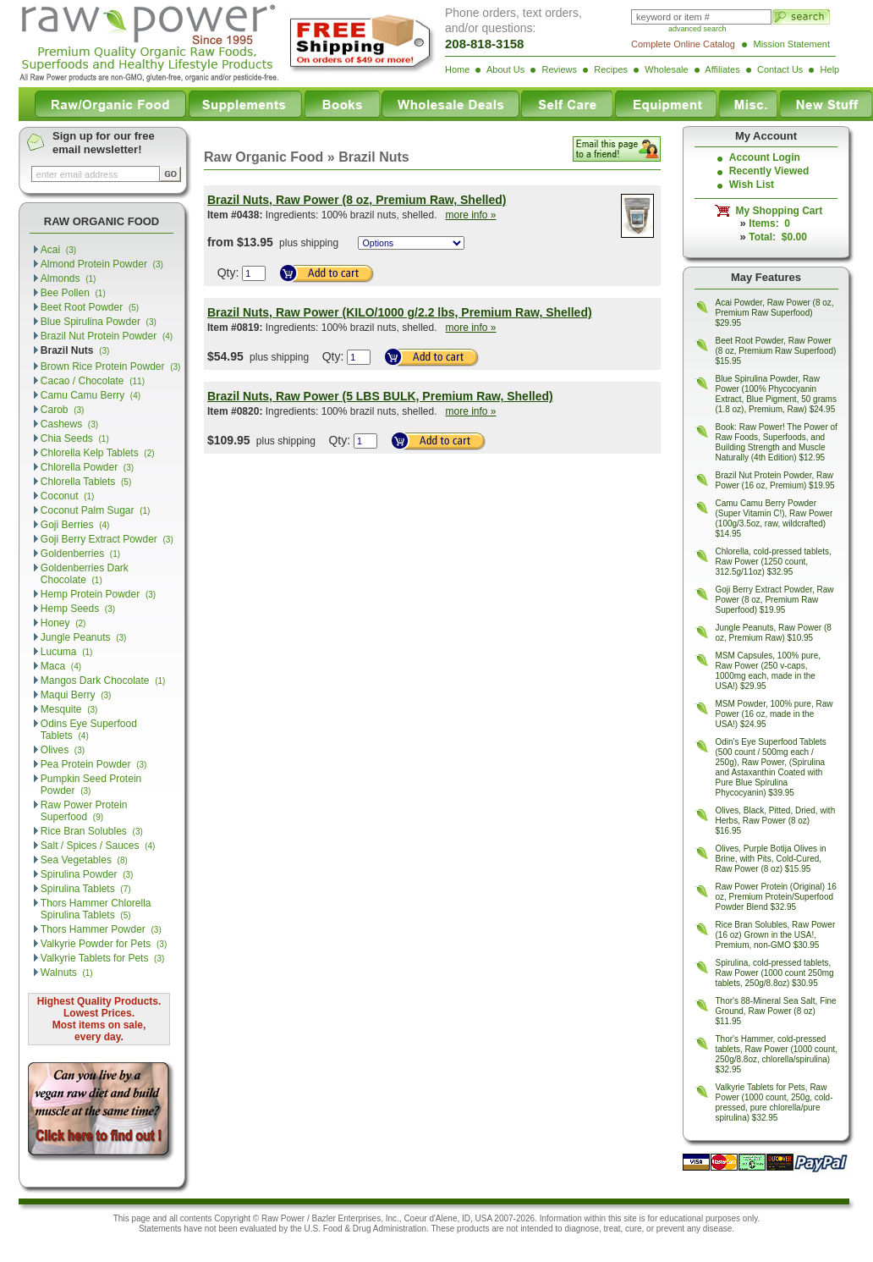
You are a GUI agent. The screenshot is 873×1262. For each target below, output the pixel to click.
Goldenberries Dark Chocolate (85, 574)
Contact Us (780, 69)
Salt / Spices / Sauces (98, 845)
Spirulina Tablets (86, 889)
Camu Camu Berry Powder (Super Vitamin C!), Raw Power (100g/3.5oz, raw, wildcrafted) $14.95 (774, 518)
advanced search (697, 29)
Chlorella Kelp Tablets (98, 453)
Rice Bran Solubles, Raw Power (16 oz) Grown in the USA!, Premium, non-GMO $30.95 (776, 935)
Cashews (69, 424)
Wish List (751, 184)
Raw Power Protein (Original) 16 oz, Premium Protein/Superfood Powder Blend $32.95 (776, 897)
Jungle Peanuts (84, 637)
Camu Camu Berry (90, 395)
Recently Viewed (769, 171)
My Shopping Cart (776, 211)
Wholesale (666, 69)
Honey (63, 623)
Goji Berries (75, 525)
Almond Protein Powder (102, 264)
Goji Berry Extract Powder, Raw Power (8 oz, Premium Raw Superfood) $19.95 (775, 599)
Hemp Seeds (78, 608)
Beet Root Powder (90, 307)
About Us (505, 69)
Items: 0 (769, 223)
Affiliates (722, 69)
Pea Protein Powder (94, 764)
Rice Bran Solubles (92, 831)
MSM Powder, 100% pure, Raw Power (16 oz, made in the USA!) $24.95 (774, 714)
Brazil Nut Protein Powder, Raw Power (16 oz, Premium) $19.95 (775, 480)
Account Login (764, 157)
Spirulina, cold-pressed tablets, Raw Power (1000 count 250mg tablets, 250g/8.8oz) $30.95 (775, 973)
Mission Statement (792, 44)
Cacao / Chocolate (93, 381)
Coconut (68, 496)
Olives (63, 750)
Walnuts (67, 972)
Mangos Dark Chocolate (103, 680)
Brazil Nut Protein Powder (107, 336)
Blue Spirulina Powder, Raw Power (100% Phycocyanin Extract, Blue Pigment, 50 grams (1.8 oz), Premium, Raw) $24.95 (776, 394)
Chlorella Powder (87, 467)
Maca (61, 666)
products (473, 1228)
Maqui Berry (76, 695)
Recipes (611, 69)
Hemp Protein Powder (98, 594)
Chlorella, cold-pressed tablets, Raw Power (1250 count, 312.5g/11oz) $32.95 (774, 561)
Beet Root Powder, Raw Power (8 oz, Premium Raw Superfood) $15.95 (776, 351)
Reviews (559, 69)
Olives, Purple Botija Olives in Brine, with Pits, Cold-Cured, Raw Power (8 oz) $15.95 (771, 858)
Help (830, 69)
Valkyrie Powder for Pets (104, 944)
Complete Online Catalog (683, 44)
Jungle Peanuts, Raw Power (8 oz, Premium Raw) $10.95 (774, 632)
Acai (58, 250)
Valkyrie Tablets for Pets (103, 958)
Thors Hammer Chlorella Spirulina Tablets (96, 909)
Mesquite (69, 709)
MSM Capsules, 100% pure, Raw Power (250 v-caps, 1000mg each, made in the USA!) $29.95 (768, 671)
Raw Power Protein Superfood (84, 811)
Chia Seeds (75, 438)
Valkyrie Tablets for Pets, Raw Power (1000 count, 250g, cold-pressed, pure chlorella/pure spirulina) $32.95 (774, 1102)
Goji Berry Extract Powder (107, 539)
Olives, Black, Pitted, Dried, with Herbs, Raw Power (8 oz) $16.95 (776, 820)
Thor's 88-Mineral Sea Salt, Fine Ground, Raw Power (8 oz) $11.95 (776, 1011)
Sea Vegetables (84, 860)
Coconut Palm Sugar (96, 510)
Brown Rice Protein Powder (111, 366)
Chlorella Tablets (86, 482)
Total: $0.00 (777, 237)
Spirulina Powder (87, 874)
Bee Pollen (73, 293)
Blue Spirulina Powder (98, 322)
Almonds (68, 278)
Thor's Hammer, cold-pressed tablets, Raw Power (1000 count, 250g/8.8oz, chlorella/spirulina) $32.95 (777, 1054)
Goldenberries (80, 553)
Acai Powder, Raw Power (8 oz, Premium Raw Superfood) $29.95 (775, 313)
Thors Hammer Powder (101, 929)
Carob (63, 410)
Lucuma (67, 652)
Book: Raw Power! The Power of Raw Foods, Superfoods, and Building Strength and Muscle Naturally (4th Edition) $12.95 (776, 442)
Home (457, 69)
